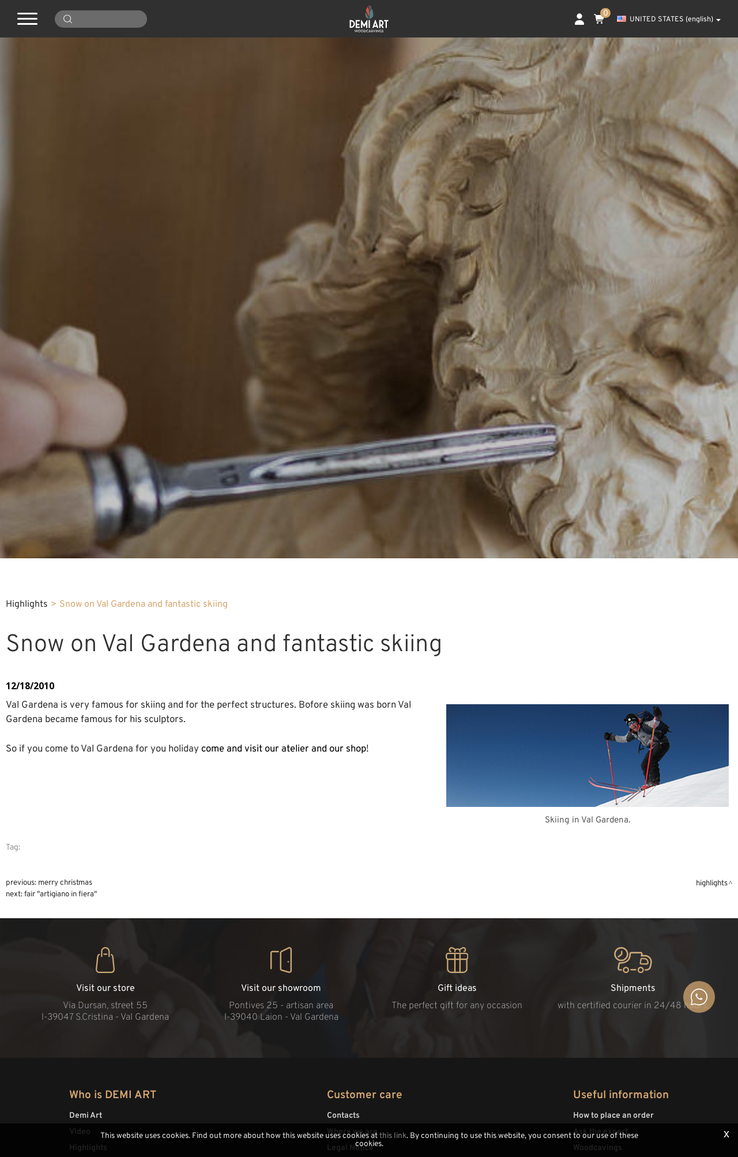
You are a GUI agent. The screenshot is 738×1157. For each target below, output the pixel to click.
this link (392, 1136)
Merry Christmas (65, 883)
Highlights (27, 604)
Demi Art (85, 1116)
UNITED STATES (669, 19)
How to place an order (613, 1116)
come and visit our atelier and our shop (283, 749)
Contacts (343, 1116)
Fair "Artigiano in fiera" (60, 894)
